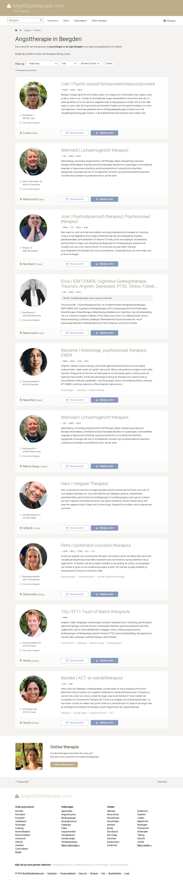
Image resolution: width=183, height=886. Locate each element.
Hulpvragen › (162, 782)
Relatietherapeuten (83, 864)
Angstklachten (115, 873)
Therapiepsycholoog (62, 864)
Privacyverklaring (67, 873)
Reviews (94, 873)
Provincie (52, 20)
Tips (103, 873)
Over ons (83, 873)
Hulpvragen (79, 20)
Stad (65, 20)
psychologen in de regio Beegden (66, 46)
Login (126, 873)
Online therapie (99, 20)
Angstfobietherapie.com (33, 873)
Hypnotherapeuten (119, 864)
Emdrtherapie (101, 864)
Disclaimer (52, 873)
